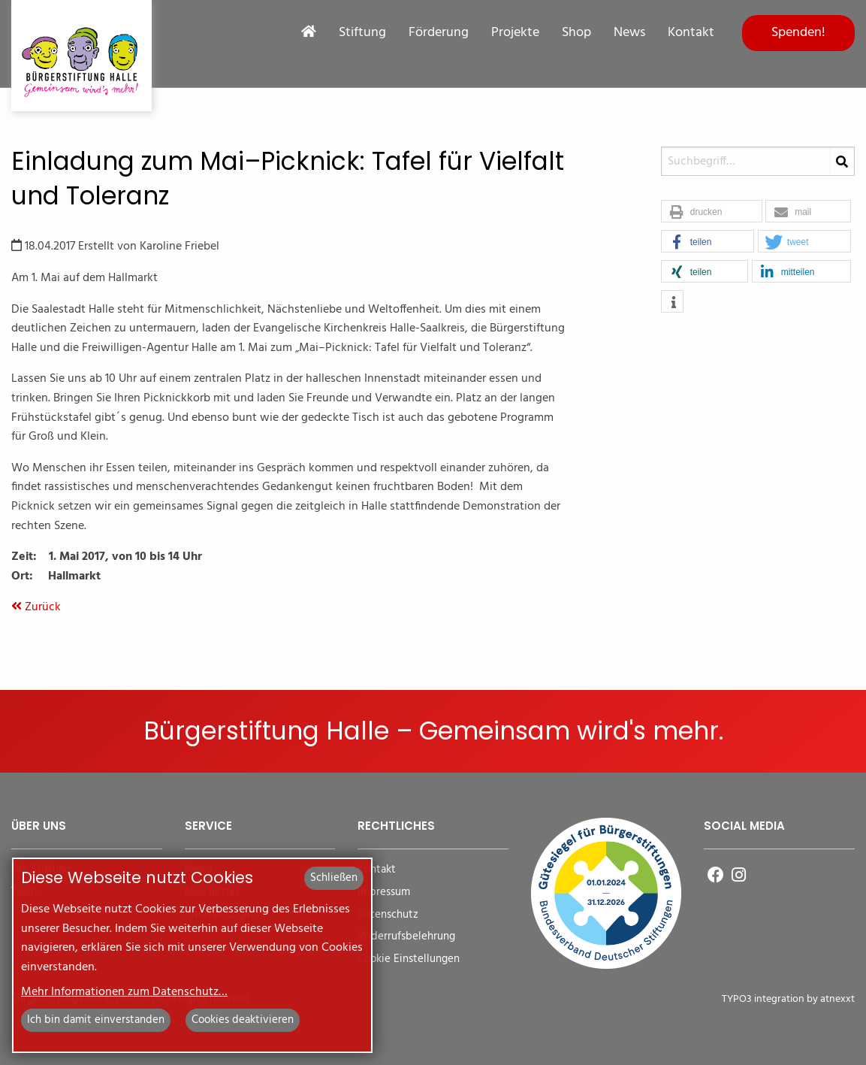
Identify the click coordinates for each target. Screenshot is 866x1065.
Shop (576, 33)
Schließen (334, 878)
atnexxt (837, 999)
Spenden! (798, 33)
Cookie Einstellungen (409, 959)
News (629, 33)
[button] (712, 212)
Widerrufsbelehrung (406, 936)
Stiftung (362, 33)
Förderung (439, 33)
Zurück (36, 607)
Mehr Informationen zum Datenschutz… (124, 992)
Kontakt (691, 33)
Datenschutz (388, 915)
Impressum (384, 892)
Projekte (515, 33)
